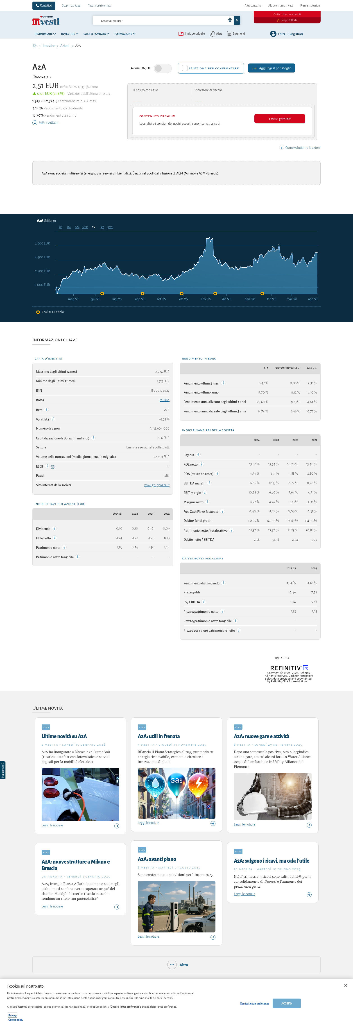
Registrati (296, 34)
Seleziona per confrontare (214, 68)
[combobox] (166, 20)
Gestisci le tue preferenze (254, 1003)
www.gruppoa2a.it (157, 485)
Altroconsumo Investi (281, 5)
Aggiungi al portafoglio (272, 67)
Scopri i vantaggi (71, 5)
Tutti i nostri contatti (99, 5)
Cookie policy (15, 1019)
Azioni (65, 46)
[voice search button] (228, 20)
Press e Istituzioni (310, 5)
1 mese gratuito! (280, 118)
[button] (3, 770)
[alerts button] (215, 33)
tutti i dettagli (45, 122)
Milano (165, 400)
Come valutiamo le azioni (300, 147)
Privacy (12, 1015)
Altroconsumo (253, 5)
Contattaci (46, 5)
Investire (49, 46)
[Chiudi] (346, 985)
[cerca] (152, 20)
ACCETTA (286, 1003)
